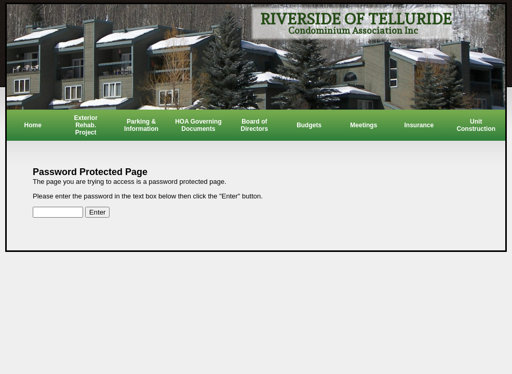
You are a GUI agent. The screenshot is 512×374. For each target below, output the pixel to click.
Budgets (309, 125)
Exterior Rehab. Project (86, 125)
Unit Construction (475, 125)
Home (32, 125)
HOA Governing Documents (198, 125)
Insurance (419, 125)
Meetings (363, 125)
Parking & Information (141, 125)
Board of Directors (254, 125)
